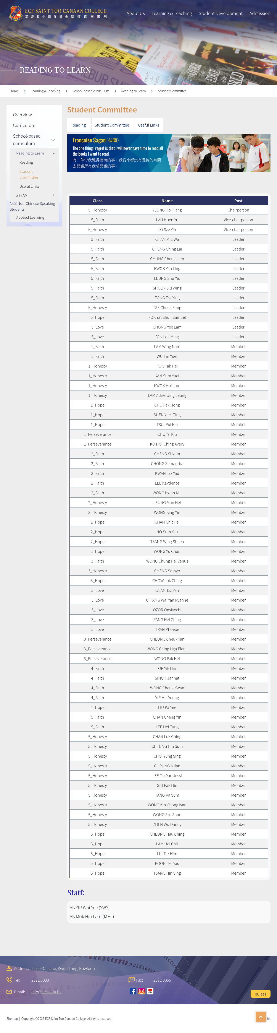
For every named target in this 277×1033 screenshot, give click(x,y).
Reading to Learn (30, 153)
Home (14, 90)
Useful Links (148, 125)
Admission (260, 13)
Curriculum (24, 125)
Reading (79, 125)
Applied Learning (30, 217)
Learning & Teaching (172, 13)
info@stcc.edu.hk (46, 991)
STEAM (22, 195)
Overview (22, 114)
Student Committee (112, 125)
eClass (260, 994)
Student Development (221, 13)
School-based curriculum (27, 139)
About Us (136, 13)
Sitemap (12, 1018)
